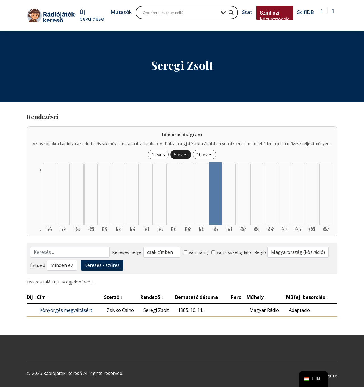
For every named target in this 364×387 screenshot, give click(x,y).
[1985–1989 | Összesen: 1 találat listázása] (215, 193)
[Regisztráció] (333, 11)
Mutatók (121, 12)
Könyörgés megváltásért (66, 310)
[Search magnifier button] (231, 13)
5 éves (180, 154)
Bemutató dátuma (198, 297)
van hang (196, 252)
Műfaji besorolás (307, 297)
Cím (43, 297)
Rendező (151, 297)
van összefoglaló (231, 252)
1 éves (158, 154)
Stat (247, 12)
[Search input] (180, 13)
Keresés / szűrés (102, 265)
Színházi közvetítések (274, 16)
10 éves (204, 154)
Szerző (113, 297)
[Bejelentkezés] (322, 11)
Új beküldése (92, 15)
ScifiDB (305, 12)
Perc (237, 297)
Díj (31, 297)
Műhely (257, 297)
